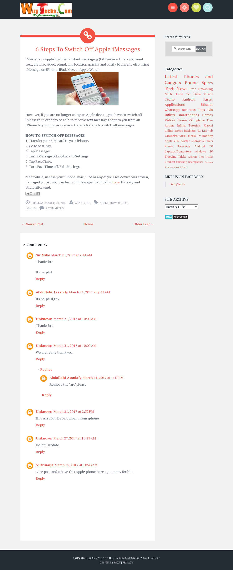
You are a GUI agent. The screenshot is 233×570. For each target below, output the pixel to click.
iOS (125, 203)
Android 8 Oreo (179, 167)
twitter (185, 141)
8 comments (55, 208)
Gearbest (170, 162)
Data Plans (203, 94)
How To (115, 203)
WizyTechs (83, 203)
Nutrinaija (44, 465)
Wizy (117, 562)
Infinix (181, 125)
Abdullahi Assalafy (52, 292)
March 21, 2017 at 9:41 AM (89, 292)
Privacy (127, 562)
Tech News (176, 88)
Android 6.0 (198, 141)
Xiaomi (208, 125)
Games (207, 114)
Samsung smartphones (189, 162)
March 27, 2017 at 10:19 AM (74, 438)
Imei (210, 141)
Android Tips (196, 156)
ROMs (209, 156)
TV (199, 136)
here (116, 182)
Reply (40, 278)
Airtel (208, 99)
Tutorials (195, 125)
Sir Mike (43, 255)
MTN (169, 94)
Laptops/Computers (178, 151)
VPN (177, 141)
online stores (174, 130)
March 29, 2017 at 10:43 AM (76, 465)
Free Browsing (201, 89)
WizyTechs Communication (116, 558)
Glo (210, 109)
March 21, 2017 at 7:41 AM (71, 255)
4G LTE (202, 130)
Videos (170, 120)
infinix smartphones (182, 114)
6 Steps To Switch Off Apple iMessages (88, 49)
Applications (175, 104)
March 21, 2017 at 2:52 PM (73, 411)
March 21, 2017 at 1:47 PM (103, 377)
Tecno (170, 99)
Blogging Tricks (175, 156)
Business (190, 130)
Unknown (44, 318)
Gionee (182, 120)
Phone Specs (199, 82)
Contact (143, 558)
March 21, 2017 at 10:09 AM (74, 318)
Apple (104, 203)
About (155, 558)
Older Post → (144, 224)
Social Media (187, 136)
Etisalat (207, 104)
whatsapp (172, 109)
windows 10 (204, 151)
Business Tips (193, 109)
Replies (46, 369)
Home (88, 224)
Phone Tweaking (177, 146)
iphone (31, 208)
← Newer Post (32, 224)
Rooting (207, 136)
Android (189, 99)
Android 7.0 (204, 146)
